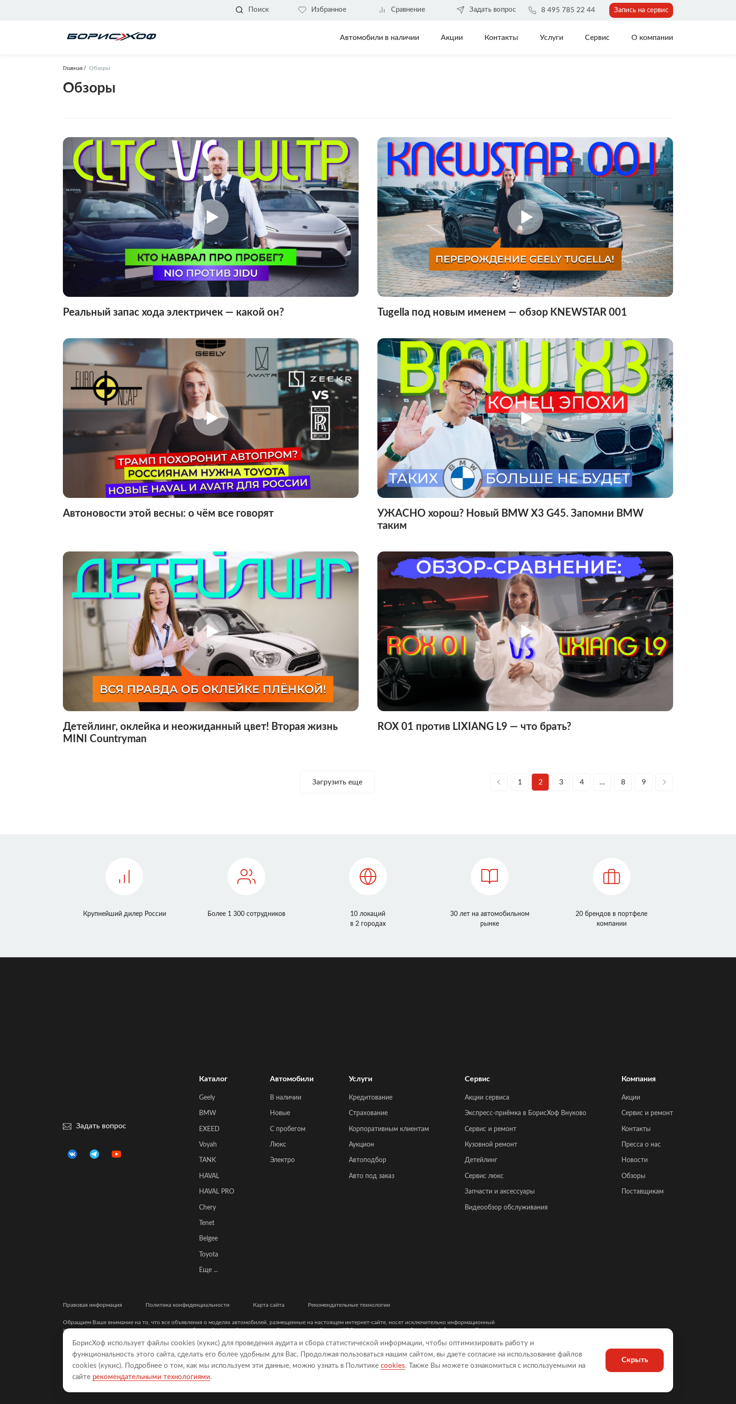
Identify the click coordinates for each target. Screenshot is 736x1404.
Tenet (207, 1223)
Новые (280, 1113)
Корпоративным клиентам (389, 1129)
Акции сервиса (487, 1097)
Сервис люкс (484, 1176)
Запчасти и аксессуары (500, 1191)
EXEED (209, 1129)
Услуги (551, 37)
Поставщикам (642, 1191)
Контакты (501, 37)
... (602, 782)
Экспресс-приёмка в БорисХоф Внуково (525, 1113)
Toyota (208, 1254)
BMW (207, 1113)
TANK (207, 1160)
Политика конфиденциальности (188, 1305)
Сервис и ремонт (490, 1129)
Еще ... (208, 1270)
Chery (207, 1207)
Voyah (208, 1144)
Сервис (597, 37)
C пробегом (288, 1129)
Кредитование (370, 1097)
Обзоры (633, 1176)
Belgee (208, 1238)
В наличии (285, 1097)
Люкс (278, 1144)
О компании (652, 37)
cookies (393, 1365)
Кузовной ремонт (491, 1144)
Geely (207, 1097)
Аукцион (361, 1144)
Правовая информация (92, 1305)
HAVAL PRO (216, 1191)
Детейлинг (481, 1160)
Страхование (368, 1113)
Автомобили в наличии (379, 37)
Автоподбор (367, 1160)
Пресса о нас (641, 1144)
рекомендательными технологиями (151, 1377)
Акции (630, 1097)
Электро (282, 1160)
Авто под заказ (371, 1176)
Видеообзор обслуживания (506, 1207)
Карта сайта (268, 1305)
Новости (634, 1160)
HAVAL (209, 1176)
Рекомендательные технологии (349, 1305)
